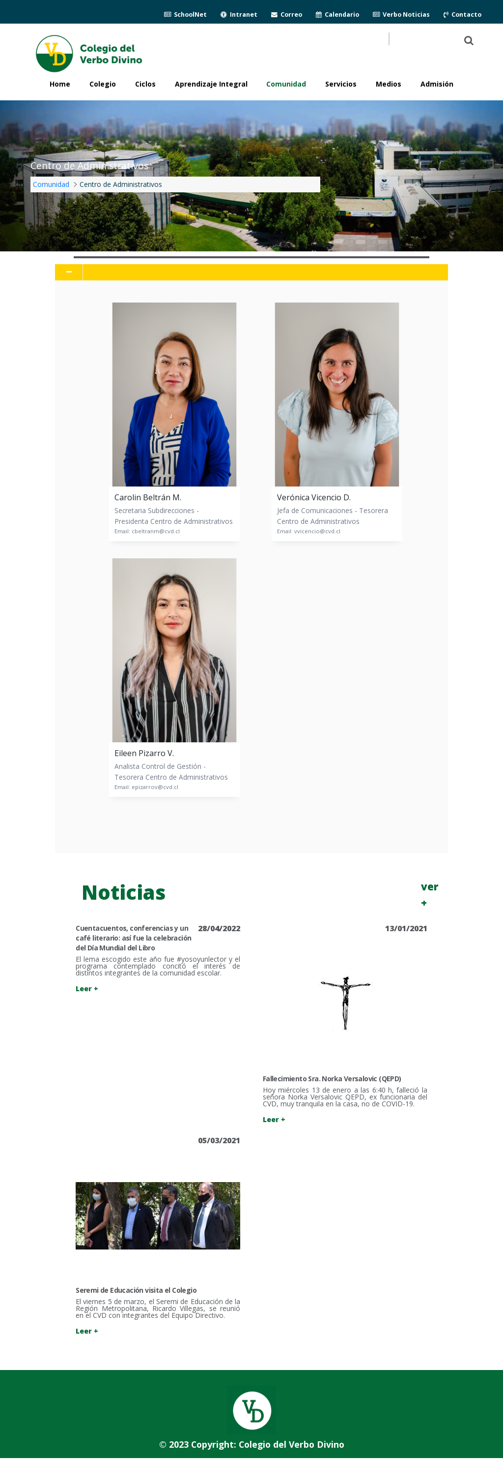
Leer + (87, 988)
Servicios (341, 84)
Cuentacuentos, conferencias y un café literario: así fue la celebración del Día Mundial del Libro (133, 937)
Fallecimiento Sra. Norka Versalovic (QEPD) (332, 1078)
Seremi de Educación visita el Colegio (136, 1290)
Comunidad (286, 84)
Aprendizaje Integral (211, 84)
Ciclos (145, 84)
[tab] (251, 272)
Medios (388, 84)
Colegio (102, 84)
